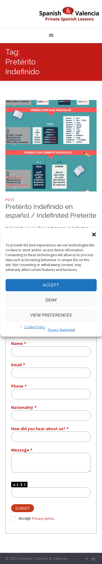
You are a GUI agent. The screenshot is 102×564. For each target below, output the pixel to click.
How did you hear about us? (40, 428)
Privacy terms (43, 518)
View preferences (51, 315)
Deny (51, 300)
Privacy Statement (61, 329)
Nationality (23, 407)
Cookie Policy (34, 326)
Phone (19, 386)
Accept (51, 285)
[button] (94, 234)
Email (18, 364)
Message (21, 450)
